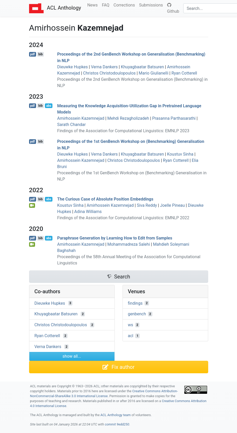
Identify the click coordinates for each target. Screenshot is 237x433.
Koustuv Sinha (180, 154)
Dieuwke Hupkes (72, 66)
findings (135, 303)
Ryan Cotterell (184, 73)
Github (173, 8)
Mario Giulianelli (153, 73)
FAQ (106, 5)
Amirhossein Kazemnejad (80, 118)
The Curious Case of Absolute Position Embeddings (105, 199)
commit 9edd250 (117, 424)
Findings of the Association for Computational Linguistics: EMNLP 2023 (123, 130)
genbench (137, 313)
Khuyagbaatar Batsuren (142, 66)
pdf (32, 54)
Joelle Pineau (172, 205)
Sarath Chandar (71, 124)
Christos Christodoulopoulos (109, 73)
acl (130, 335)
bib (40, 54)
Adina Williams (88, 211)
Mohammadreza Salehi (128, 244)
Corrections (125, 5)
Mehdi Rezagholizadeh (128, 118)
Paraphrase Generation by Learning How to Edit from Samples (114, 238)
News (93, 5)
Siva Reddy (147, 205)
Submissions (152, 5)
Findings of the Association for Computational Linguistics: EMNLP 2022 (123, 217)
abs (48, 106)
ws (130, 324)
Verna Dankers (104, 66)
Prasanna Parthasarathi (173, 118)
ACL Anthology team (115, 415)
